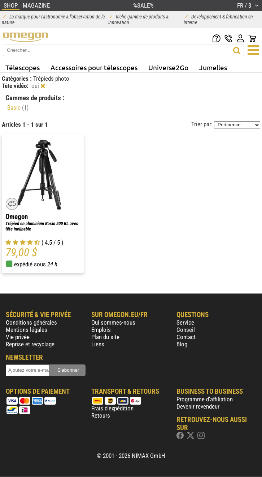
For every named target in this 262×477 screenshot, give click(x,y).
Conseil (185, 329)
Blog (181, 344)
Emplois (101, 329)
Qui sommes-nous (113, 322)
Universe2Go (168, 67)
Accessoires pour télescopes (94, 67)
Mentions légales (26, 329)
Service (185, 322)
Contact (186, 337)
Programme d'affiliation (204, 399)
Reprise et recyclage (30, 344)
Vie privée (18, 337)
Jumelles (213, 67)
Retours (100, 415)
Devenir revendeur (197, 406)
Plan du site (105, 337)
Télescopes (22, 67)
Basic (18, 107)
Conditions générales (31, 322)
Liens (97, 344)
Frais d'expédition (112, 408)
